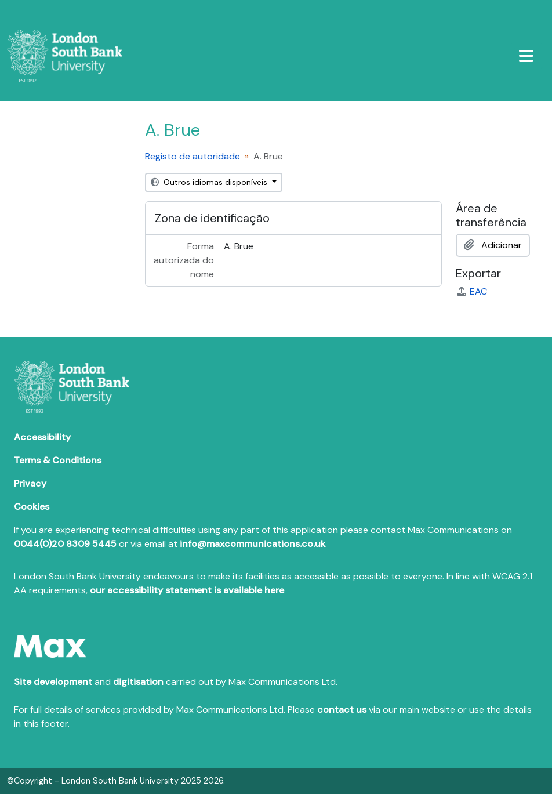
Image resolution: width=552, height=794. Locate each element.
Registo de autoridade (192, 156)
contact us (341, 710)
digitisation (138, 682)
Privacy (30, 483)
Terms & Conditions (57, 460)
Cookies (31, 507)
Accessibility (42, 437)
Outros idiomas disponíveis (210, 182)
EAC (471, 291)
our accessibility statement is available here (187, 590)
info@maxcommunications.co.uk (252, 544)
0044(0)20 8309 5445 (65, 544)
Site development (53, 682)
